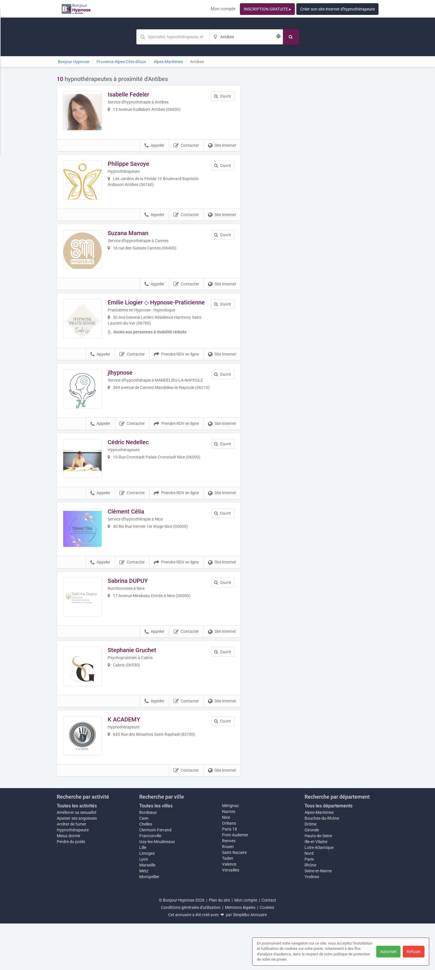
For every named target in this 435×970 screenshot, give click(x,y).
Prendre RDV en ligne (176, 372)
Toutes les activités (77, 852)
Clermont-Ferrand (155, 876)
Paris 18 (229, 875)
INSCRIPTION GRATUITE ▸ (267, 9)
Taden (227, 904)
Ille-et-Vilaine (316, 888)
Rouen (228, 893)
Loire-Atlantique (319, 894)
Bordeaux (148, 859)
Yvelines (312, 923)
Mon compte (223, 8)
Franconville (150, 882)
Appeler (154, 150)
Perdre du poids (71, 888)
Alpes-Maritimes (319, 859)
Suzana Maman (133, 242)
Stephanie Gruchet (137, 686)
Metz (143, 917)
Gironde (312, 876)
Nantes (228, 858)
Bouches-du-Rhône (322, 864)
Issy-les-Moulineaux (157, 888)
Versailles (230, 916)
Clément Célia (131, 538)
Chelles (145, 870)
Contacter (186, 150)
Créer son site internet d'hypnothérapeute (337, 9)
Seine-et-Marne (318, 917)
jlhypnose (125, 390)
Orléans (229, 869)
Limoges (147, 899)
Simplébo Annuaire (250, 961)
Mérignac (230, 852)
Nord (309, 899)
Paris (309, 905)
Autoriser (388, 951)
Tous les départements (329, 852)
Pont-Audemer (235, 881)
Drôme (311, 870)
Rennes (228, 887)
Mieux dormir (68, 882)
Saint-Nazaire (234, 899)
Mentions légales (240, 954)
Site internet (222, 150)
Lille (142, 894)
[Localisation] (246, 36)
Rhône (310, 911)
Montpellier (149, 923)
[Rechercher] (291, 36)
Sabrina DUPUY (133, 612)
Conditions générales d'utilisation (191, 954)
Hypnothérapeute (73, 876)
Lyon (143, 905)
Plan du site (219, 946)
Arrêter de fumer (71, 870)
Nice (226, 864)
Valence (229, 910)
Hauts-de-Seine (318, 882)
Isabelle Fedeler (133, 94)
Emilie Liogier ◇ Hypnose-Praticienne (161, 316)
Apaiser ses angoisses (77, 864)
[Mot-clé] (172, 36)
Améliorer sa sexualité (76, 859)
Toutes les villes (156, 852)
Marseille (147, 911)
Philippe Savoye (133, 168)
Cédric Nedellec (133, 464)
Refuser (414, 951)
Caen (144, 864)
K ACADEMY (129, 761)
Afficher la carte (314, 158)
